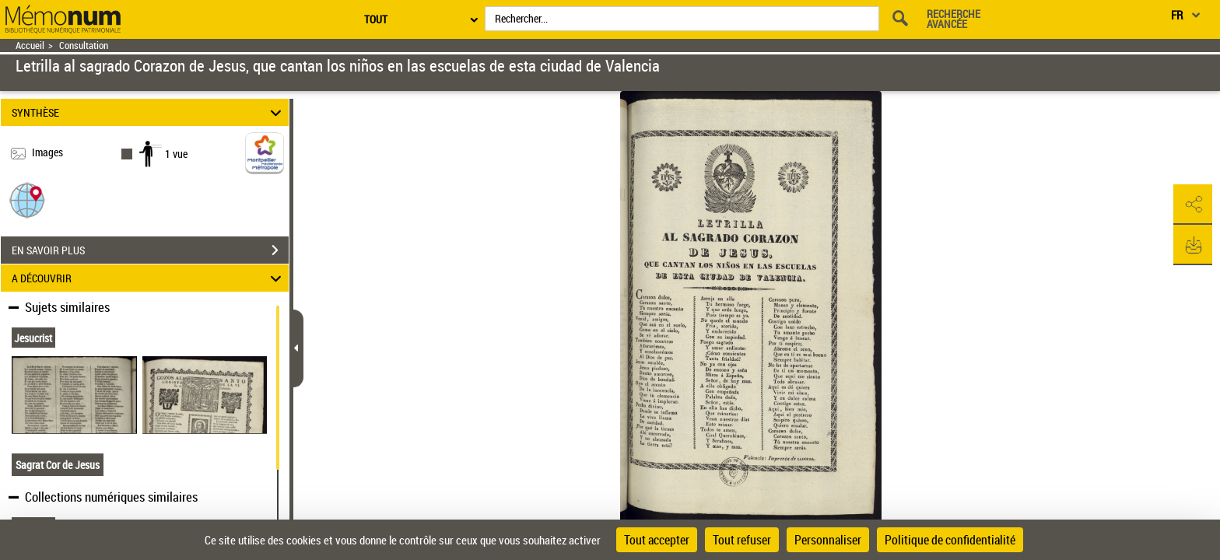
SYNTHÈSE (149, 112)
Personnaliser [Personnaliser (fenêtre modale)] (827, 539)
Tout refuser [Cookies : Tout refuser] (742, 539)
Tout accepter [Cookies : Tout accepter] (656, 539)
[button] (27, 199)
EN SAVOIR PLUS (150, 250)
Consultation (83, 45)
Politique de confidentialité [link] (950, 539)
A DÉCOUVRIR (149, 278)
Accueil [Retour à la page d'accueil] (30, 45)
